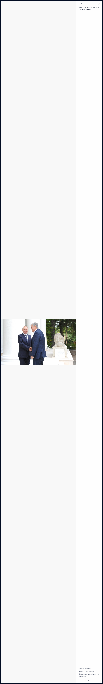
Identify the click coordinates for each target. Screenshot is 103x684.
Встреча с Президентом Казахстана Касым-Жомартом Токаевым (89, 674)
